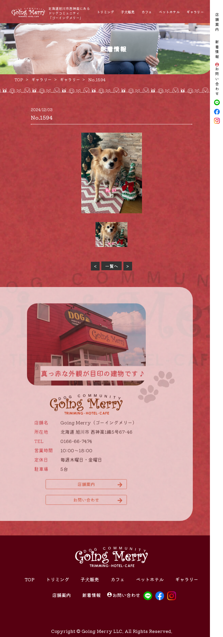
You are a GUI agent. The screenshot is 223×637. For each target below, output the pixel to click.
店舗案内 (217, 22)
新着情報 (217, 49)
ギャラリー (195, 11)
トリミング (105, 11)
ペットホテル (169, 11)
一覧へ (111, 266)
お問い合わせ (217, 81)
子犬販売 (128, 11)
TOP (30, 579)
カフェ (146, 11)
